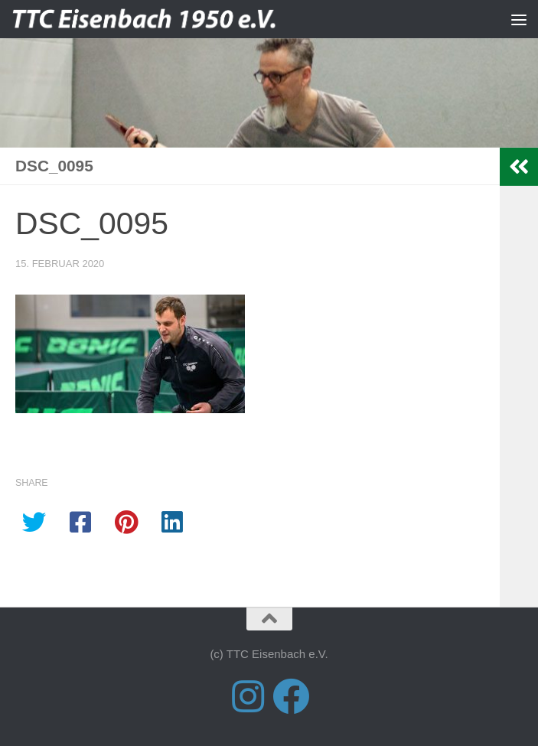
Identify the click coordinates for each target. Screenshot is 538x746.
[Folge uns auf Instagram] (248, 696)
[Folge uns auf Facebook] (290, 696)
